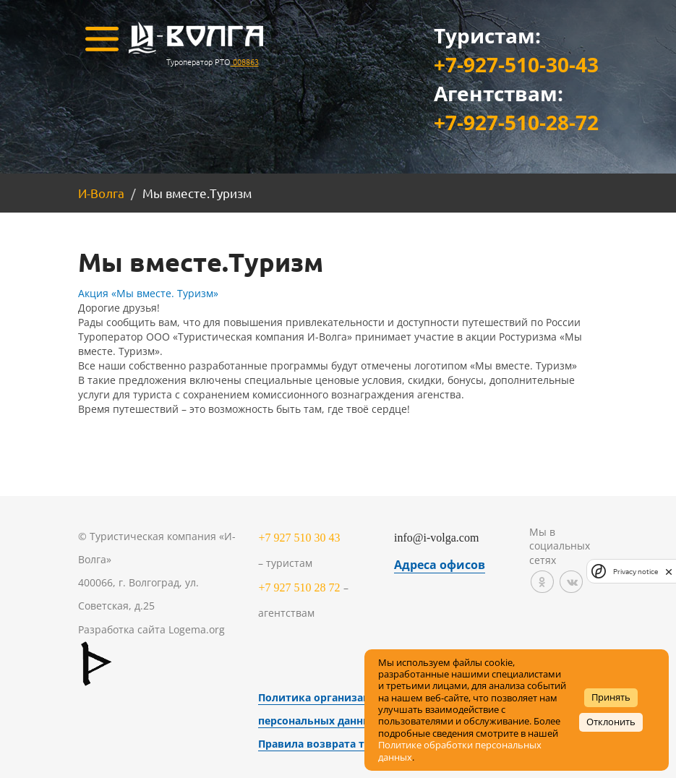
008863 (245, 61)
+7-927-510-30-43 (516, 64)
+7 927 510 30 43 (299, 537)
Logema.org (196, 629)
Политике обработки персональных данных (460, 751)
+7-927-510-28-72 (516, 122)
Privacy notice (635, 572)
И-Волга (101, 192)
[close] (669, 571)
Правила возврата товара (326, 744)
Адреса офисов (439, 565)
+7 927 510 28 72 (299, 587)
